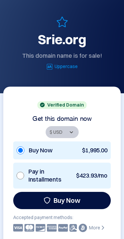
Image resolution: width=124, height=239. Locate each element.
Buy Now (62, 200)
